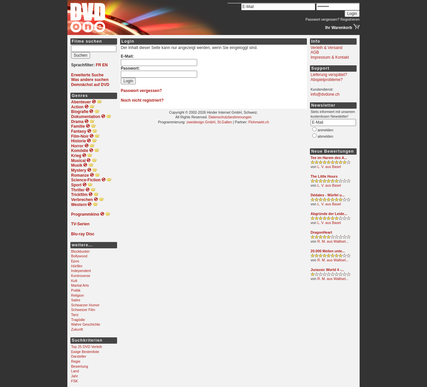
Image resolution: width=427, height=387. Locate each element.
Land (75, 371)
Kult (74, 281)
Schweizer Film (83, 310)
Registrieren (350, 19)
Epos (75, 261)
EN (105, 65)
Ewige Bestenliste (85, 352)
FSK (74, 381)
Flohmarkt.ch (259, 122)
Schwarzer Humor (85, 305)
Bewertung (79, 366)
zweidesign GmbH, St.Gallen (209, 122)
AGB (315, 52)
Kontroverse (80, 276)
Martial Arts (80, 285)
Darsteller (78, 356)
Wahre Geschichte (85, 324)
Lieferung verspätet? (329, 74)
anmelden (325, 130)
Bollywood (79, 256)
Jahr (74, 376)
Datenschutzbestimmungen (230, 117)
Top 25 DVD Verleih (86, 347)
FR (98, 65)
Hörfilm (76, 266)
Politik (75, 290)
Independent (81, 271)
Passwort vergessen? (323, 19)
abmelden (325, 136)
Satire (75, 300)
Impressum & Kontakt (330, 57)
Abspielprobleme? (327, 79)
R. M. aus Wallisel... (333, 241)
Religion (77, 295)
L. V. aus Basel (329, 167)
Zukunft (77, 329)
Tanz (75, 315)
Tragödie (78, 320)
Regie (75, 361)
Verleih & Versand (326, 47)
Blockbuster (80, 251)
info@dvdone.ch (325, 94)
